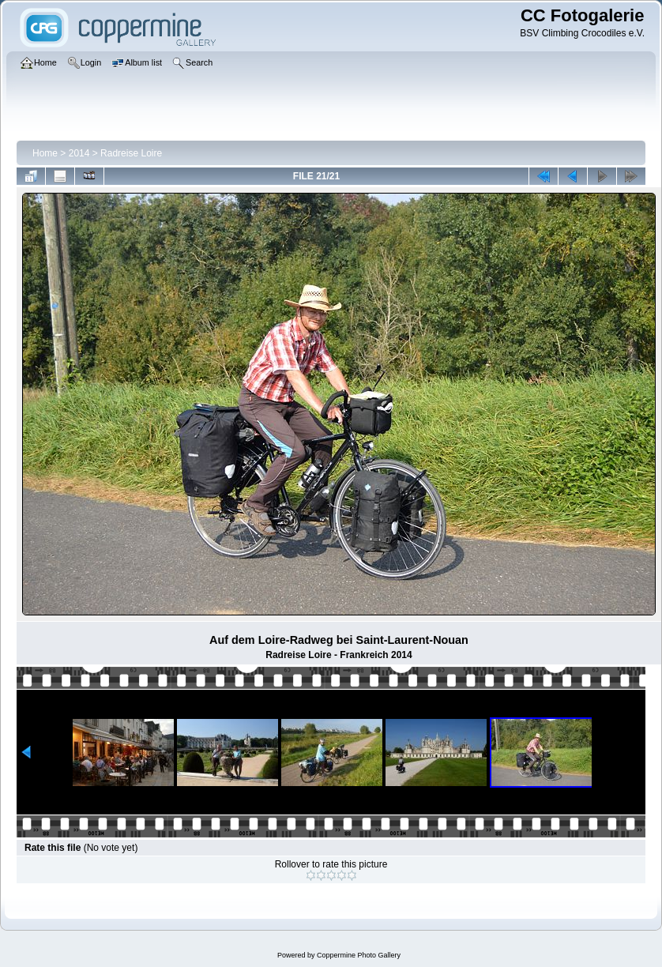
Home (45, 153)
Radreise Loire (131, 153)
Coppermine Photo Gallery (359, 955)
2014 (79, 153)
